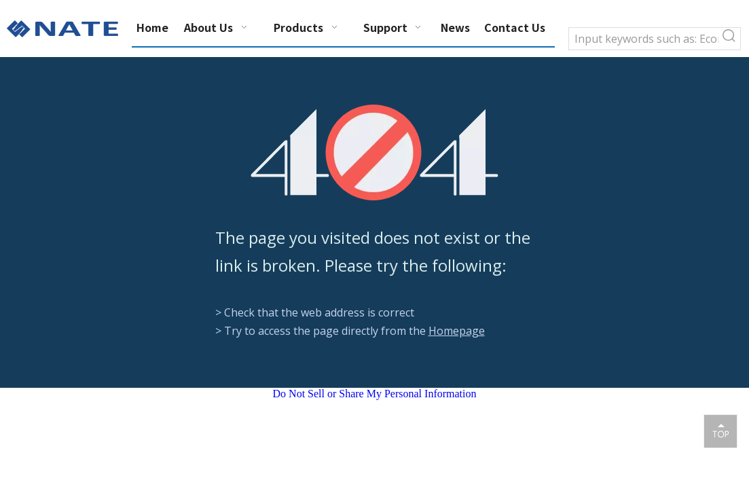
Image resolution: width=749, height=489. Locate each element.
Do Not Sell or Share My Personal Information (375, 393)
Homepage (456, 330)
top (720, 430)
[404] (374, 152)
